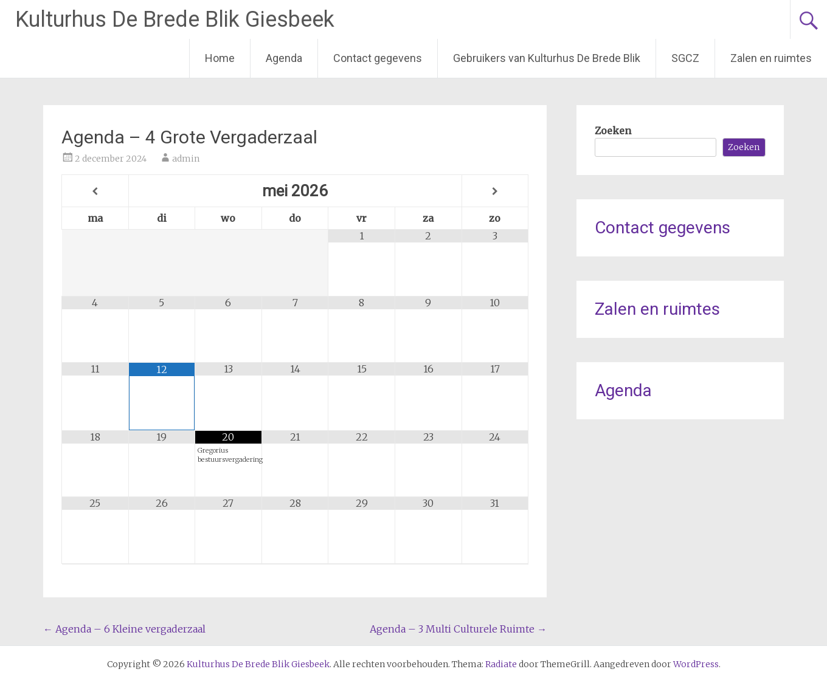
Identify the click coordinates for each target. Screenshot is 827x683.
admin (185, 158)
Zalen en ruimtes (771, 58)
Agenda (284, 58)
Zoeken (613, 131)
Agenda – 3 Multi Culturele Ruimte (458, 629)
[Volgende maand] (495, 191)
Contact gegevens (377, 58)
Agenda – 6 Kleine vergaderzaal (124, 629)
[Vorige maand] (95, 191)
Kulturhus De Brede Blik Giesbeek (174, 19)
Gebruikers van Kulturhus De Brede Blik (546, 58)
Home (220, 58)
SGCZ (685, 58)
